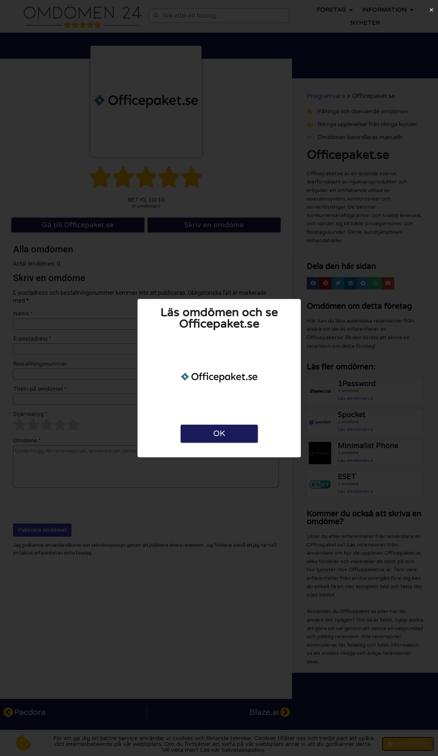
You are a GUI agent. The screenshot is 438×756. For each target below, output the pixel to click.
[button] (431, 10)
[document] (219, 378)
